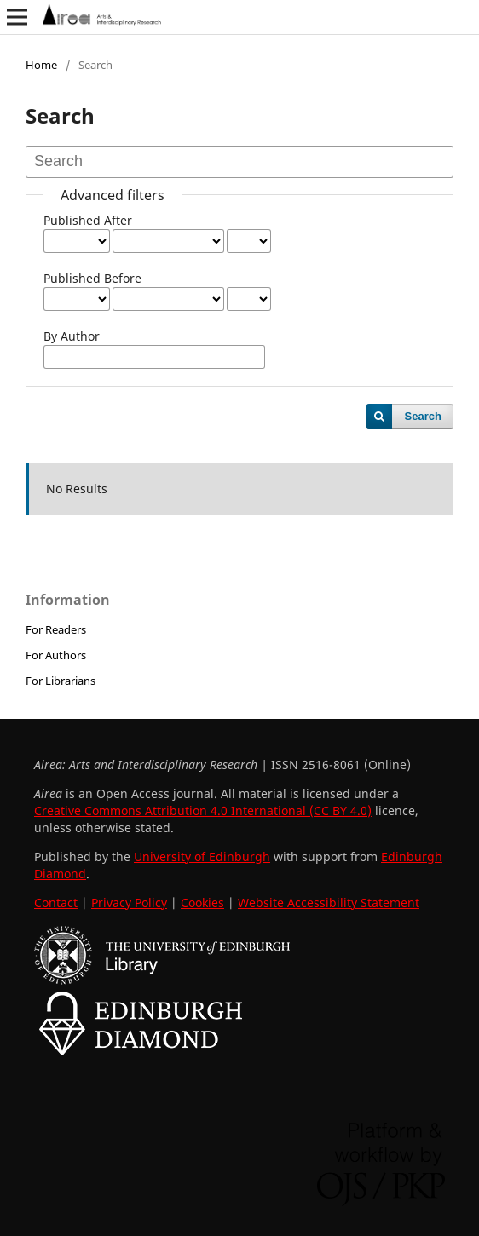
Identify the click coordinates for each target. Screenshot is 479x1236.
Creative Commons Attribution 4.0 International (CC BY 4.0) (203, 810)
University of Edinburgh (202, 856)
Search (423, 416)
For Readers (56, 629)
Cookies (202, 902)
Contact (56, 902)
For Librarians (60, 680)
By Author (71, 336)
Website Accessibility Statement (328, 902)
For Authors (56, 655)
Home (41, 64)
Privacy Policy (129, 902)
